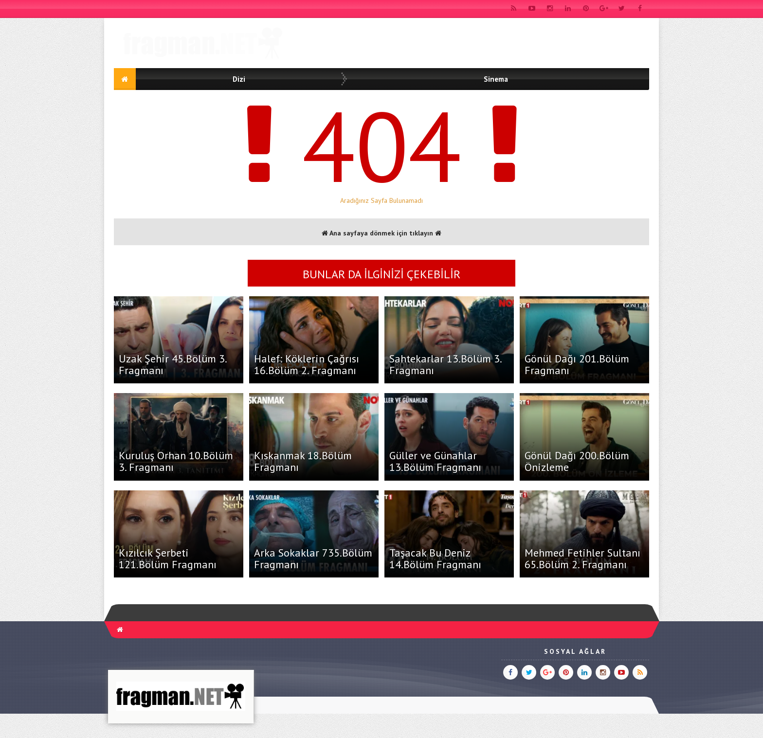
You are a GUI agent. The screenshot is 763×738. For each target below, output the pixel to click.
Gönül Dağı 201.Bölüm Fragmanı (577, 364)
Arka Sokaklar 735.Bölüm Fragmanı (313, 558)
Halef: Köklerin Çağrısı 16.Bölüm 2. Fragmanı (306, 364)
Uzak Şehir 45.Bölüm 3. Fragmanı (172, 364)
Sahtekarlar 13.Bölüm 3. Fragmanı (445, 364)
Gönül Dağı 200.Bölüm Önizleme (577, 461)
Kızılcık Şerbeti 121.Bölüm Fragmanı (168, 558)
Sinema (496, 79)
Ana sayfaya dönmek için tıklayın (381, 233)
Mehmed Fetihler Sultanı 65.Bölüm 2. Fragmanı (582, 558)
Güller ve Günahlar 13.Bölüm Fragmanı (435, 461)
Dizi (239, 79)
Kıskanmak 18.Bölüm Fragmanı (303, 461)
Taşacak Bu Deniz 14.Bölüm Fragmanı (435, 558)
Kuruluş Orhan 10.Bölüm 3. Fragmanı (176, 461)
